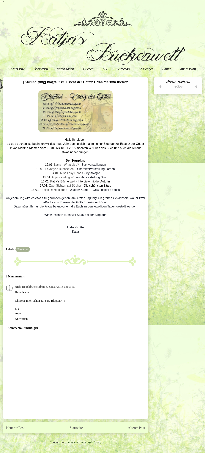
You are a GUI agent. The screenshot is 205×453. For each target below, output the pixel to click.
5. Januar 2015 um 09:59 (60, 286)
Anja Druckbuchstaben (30, 286)
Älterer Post (136, 428)
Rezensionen (65, 69)
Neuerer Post (15, 428)
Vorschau (123, 69)
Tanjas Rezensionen (53, 189)
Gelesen (88, 69)
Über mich (41, 69)
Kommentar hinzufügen (22, 327)
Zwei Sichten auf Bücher (65, 185)
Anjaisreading (61, 177)
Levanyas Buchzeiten (59, 169)
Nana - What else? (66, 164)
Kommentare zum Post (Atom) (82, 442)
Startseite (17, 69)
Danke (166, 69)
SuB (105, 69)
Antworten (21, 318)
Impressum (187, 69)
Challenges (145, 69)
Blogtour (22, 249)
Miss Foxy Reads (71, 173)
